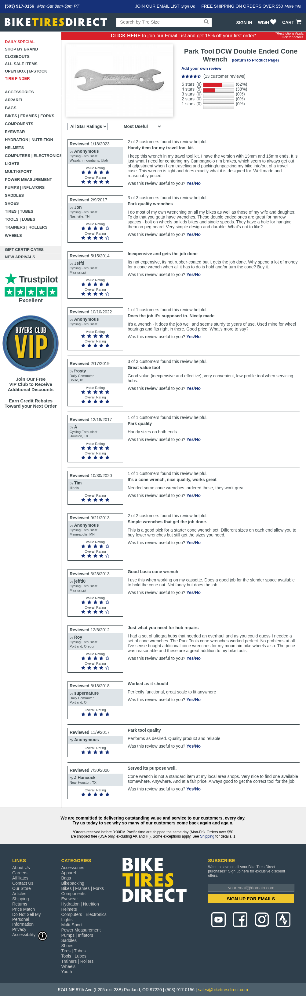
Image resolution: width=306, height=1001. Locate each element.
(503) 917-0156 (19, 6)
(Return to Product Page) (255, 60)
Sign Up (188, 6)
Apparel (14, 100)
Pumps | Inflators (25, 187)
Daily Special (20, 41)
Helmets (14, 147)
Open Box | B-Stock (26, 71)
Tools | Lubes (20, 219)
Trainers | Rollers (26, 227)
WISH (268, 22)
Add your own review (201, 68)
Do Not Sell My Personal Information (26, 919)
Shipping (207, 836)
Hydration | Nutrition (29, 139)
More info (293, 6)
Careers (19, 872)
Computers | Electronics (33, 155)
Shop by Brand (21, 49)
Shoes (12, 203)
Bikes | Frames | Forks (29, 116)
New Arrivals (20, 257)
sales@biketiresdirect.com (223, 989)
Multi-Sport (18, 171)
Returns (19, 904)
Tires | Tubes (19, 211)
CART (292, 22)
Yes (190, 183)
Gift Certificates (24, 249)
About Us (21, 867)
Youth (66, 971)
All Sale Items (21, 64)
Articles (19, 893)
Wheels (13, 235)
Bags (10, 108)
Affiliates (20, 878)
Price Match (23, 909)
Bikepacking (72, 883)
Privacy (19, 929)
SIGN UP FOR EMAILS (251, 898)
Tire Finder (17, 78)
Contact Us (22, 883)
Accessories (19, 92)
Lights (12, 163)
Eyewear (15, 131)
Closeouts (17, 56)
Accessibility (30, 934)
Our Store (21, 888)
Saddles (14, 195)
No (198, 183)
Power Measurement (28, 179)
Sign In (244, 22)
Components (19, 123)
